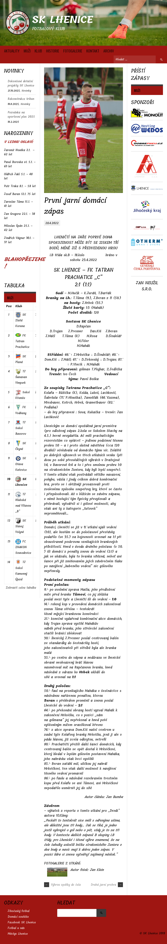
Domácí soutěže (18, 916)
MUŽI (27, 50)
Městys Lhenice (18, 933)
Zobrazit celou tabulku (21, 587)
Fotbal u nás (16, 928)
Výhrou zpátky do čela (62, 884)
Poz (9, 306)
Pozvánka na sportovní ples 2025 (21, 114)
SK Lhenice (62, 20)
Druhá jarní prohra (107, 884)
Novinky (26, 90)
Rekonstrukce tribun (21, 99)
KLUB (38, 50)
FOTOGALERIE (72, 50)
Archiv (108, 50)
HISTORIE (52, 50)
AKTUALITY (12, 50)
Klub (18, 306)
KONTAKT (92, 50)
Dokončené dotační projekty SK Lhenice (21, 83)
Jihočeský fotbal (19, 911)
